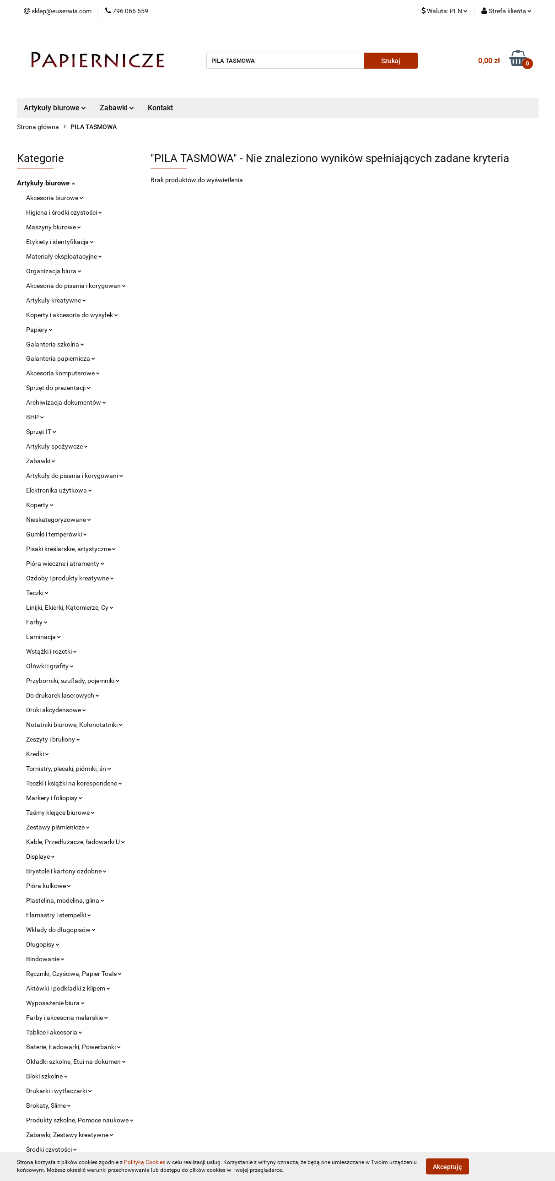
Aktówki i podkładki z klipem (68, 988)
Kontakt (160, 107)
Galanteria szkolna (55, 344)
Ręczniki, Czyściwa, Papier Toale (74, 973)
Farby (37, 622)
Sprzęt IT (41, 431)
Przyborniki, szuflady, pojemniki (72, 680)
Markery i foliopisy (54, 798)
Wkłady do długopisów (61, 929)
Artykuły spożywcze (57, 446)
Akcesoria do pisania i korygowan (76, 285)
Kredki (37, 754)
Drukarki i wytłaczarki (59, 1090)
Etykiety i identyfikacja (60, 241)
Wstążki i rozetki (51, 651)
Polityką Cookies (144, 1162)
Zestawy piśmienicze (58, 827)
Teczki (37, 592)
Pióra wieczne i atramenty (65, 563)
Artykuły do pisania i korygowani (74, 475)
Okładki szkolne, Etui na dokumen (76, 1061)
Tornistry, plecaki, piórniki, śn (68, 768)
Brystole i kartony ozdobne (66, 871)
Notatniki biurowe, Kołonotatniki (74, 724)
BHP (35, 417)
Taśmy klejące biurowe (60, 812)
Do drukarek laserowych (62, 695)
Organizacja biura (53, 271)
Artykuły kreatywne (56, 300)
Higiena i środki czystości (64, 212)
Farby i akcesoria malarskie (67, 1017)
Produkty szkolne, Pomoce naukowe (80, 1120)
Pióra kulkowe (48, 885)
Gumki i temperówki (56, 534)
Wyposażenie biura (55, 1003)
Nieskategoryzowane (58, 519)
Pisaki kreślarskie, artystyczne (71, 549)
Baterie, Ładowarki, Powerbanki (73, 1047)
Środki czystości (51, 1149)
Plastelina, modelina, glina (65, 900)
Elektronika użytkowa (59, 490)
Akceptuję (447, 1166)
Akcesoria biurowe (54, 197)
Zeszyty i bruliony (53, 739)
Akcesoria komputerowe (63, 373)
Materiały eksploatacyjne (64, 256)
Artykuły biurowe (55, 107)
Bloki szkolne (47, 1076)
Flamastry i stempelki (58, 915)
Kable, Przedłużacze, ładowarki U (75, 841)
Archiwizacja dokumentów (66, 402)
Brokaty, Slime (48, 1105)
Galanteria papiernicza (60, 358)
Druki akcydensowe (56, 710)
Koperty (40, 505)
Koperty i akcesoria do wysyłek (72, 315)
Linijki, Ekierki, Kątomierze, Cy (69, 607)
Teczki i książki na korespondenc (74, 783)
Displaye (40, 856)
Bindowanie (45, 959)
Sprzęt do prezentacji (58, 387)
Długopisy (42, 944)
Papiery (39, 329)
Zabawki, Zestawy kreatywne (69, 1134)
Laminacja (43, 636)
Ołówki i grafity (50, 666)
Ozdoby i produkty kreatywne (70, 578)
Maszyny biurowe (53, 227)
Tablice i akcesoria (54, 1032)
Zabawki (117, 107)
